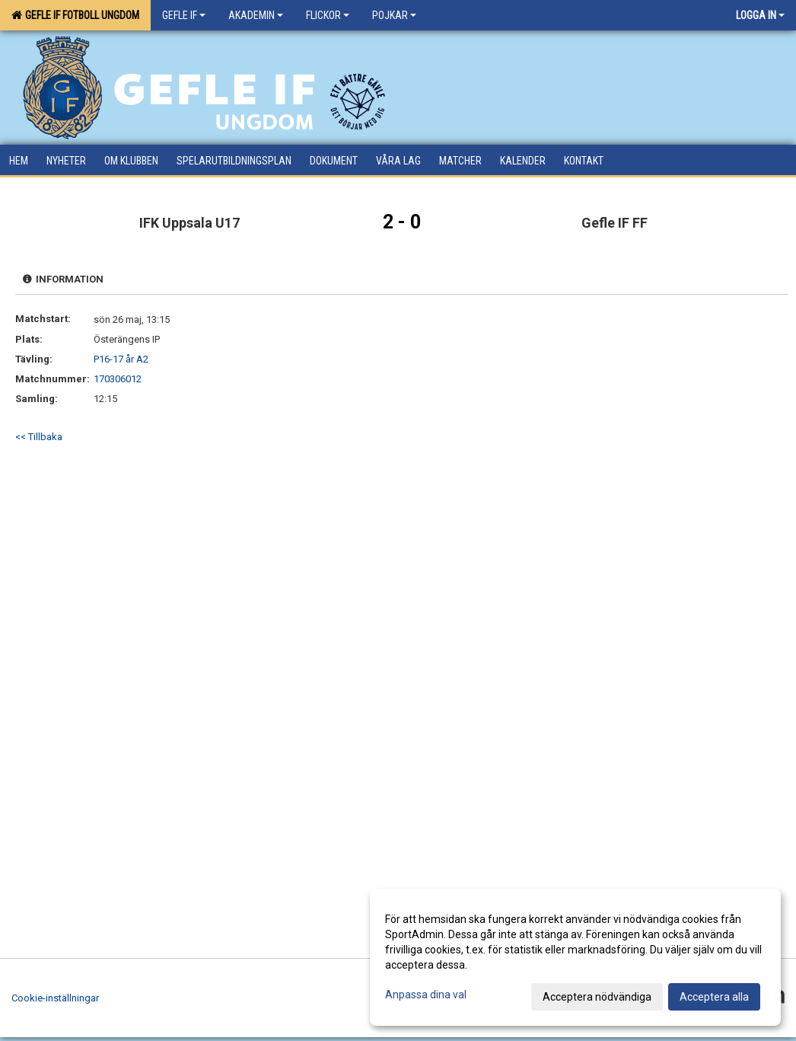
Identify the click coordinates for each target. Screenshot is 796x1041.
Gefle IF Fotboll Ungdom (75, 15)
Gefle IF (183, 15)
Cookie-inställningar (55, 998)
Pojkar (394, 15)
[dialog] (575, 957)
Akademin (255, 15)
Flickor (327, 15)
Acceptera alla (714, 997)
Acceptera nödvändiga (597, 997)
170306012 (118, 379)
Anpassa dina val (425, 994)
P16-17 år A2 (121, 359)
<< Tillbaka (38, 436)
